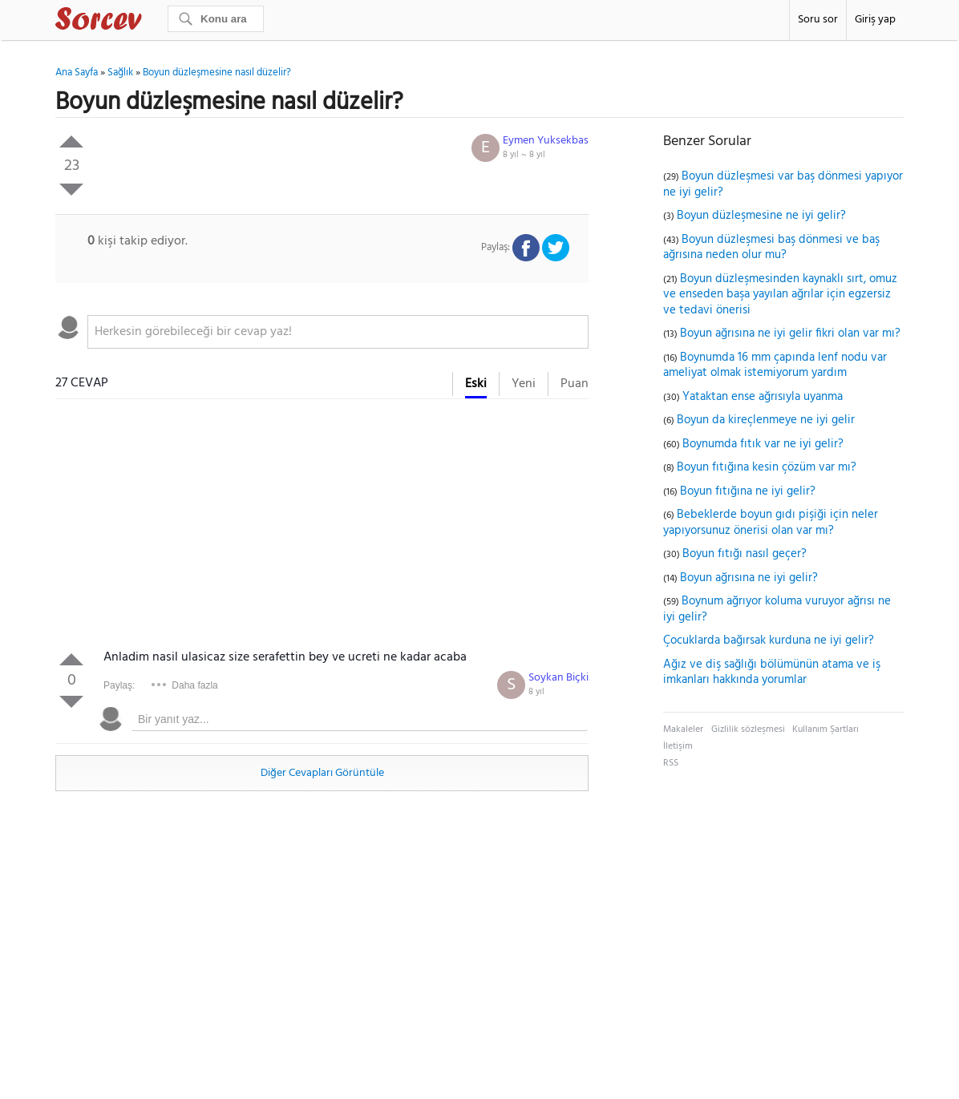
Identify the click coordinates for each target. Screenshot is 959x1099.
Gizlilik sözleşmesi (748, 729)
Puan (574, 384)
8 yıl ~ (524, 154)
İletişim (678, 746)
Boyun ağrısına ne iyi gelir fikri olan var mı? (790, 333)
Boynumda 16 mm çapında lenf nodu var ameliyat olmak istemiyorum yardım (775, 365)
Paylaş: (119, 685)
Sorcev (151, 21)
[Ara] (216, 19)
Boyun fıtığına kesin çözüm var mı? (766, 467)
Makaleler (683, 729)
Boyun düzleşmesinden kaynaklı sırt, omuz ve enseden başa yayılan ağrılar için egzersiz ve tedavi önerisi (780, 294)
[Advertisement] (322, 527)
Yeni (524, 384)
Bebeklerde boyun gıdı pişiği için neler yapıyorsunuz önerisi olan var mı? (770, 522)
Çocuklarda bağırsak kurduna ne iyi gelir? (768, 640)
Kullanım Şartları (825, 729)
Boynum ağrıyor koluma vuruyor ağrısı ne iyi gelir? (777, 609)
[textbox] (338, 332)
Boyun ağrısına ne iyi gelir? (749, 578)
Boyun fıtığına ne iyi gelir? (747, 491)
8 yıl (536, 692)
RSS (670, 763)
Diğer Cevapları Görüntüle (322, 773)
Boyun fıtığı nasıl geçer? (744, 554)
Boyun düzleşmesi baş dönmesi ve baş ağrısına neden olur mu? (771, 247)
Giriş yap (875, 19)
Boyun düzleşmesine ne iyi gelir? (761, 215)
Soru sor (818, 19)
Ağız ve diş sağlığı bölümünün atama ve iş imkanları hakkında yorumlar (771, 672)
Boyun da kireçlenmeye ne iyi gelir (766, 420)
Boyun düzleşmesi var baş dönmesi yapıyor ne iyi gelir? (783, 184)
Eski (476, 384)
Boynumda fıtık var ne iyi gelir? (763, 444)
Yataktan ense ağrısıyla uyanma (762, 396)
